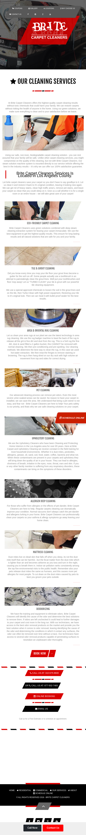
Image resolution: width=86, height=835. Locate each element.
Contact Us (53, 827)
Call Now (32, 827)
